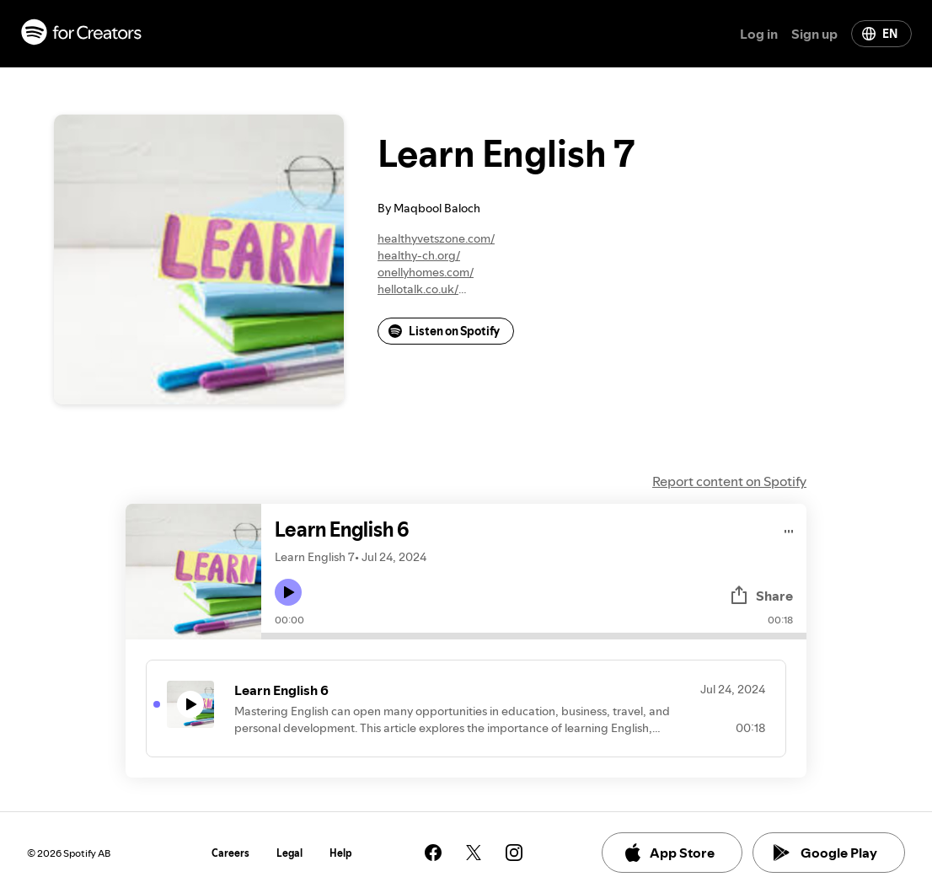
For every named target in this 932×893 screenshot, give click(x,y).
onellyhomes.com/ (426, 272)
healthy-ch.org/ (419, 255)
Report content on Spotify (729, 481)
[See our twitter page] (473, 852)
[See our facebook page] (433, 852)
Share (761, 596)
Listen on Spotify (444, 331)
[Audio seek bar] (533, 636)
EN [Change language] (879, 33)
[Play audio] (789, 528)
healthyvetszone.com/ (436, 238)
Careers (230, 853)
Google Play (825, 852)
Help (340, 853)
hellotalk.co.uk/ (418, 289)
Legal (289, 853)
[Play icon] (288, 592)
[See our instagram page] (514, 852)
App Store (669, 852)
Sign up (814, 33)
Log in (759, 33)
